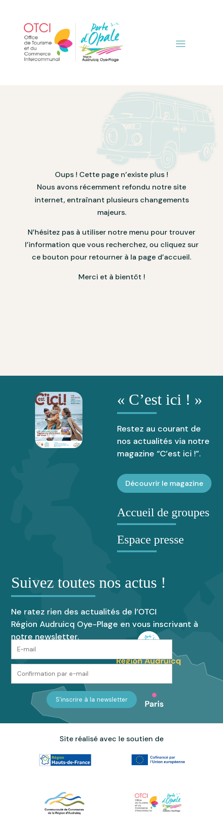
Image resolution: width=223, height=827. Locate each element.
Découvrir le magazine (164, 483)
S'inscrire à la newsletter (92, 699)
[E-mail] (91, 649)
